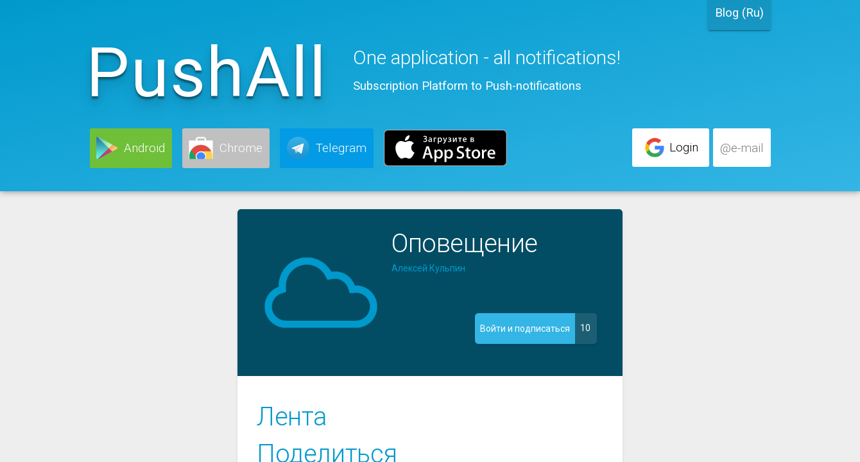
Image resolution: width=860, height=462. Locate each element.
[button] (131, 148)
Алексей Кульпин (428, 268)
